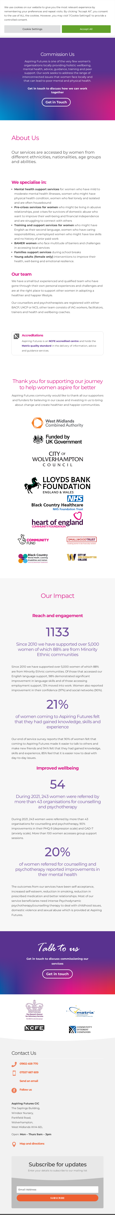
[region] (57, 18)
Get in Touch (56, 102)
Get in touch (57, 974)
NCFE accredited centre (64, 341)
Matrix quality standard (36, 345)
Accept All (86, 29)
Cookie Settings (32, 29)
